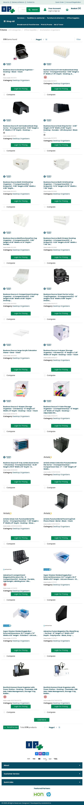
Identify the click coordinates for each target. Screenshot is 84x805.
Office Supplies (73, 18)
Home (3, 30)
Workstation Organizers (50, 30)
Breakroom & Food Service (28, 24)
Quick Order (59, 2)
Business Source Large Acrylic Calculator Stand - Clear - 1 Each (20, 351)
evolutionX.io (46, 803)
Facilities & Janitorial (35, 18)
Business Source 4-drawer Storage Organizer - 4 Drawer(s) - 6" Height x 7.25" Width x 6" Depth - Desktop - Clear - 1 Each (61, 352)
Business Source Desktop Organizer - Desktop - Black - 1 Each (18, 71)
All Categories (15, 30)
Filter (78, 39)
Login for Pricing (20, 89)
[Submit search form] (33, 9)
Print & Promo (46, 24)
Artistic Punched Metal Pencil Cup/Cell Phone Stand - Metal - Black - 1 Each (59, 520)
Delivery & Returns (18, 2)
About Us (6, 2)
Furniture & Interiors (55, 18)
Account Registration (73, 2)
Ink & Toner (58, 24)
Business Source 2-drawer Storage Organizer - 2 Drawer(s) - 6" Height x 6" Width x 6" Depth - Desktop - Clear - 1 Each (20, 409)
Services (20, 18)
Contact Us (30, 2)
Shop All (10, 21)
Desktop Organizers (21, 80)
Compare (9, 94)
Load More (41, 720)
